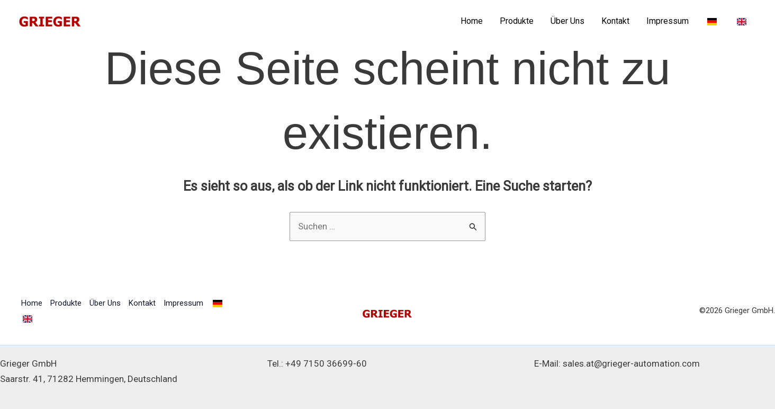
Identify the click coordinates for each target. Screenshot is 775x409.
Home (472, 21)
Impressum (667, 21)
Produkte (517, 21)
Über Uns (567, 21)
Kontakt (615, 21)
